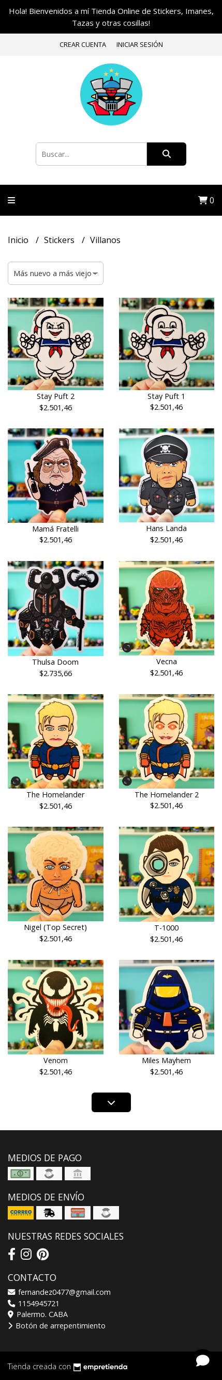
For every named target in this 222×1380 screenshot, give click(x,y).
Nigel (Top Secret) (55, 927)
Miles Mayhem (166, 1060)
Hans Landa (166, 528)
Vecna (166, 661)
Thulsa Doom (55, 662)
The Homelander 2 (167, 794)
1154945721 (34, 1303)
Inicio (19, 240)
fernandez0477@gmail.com (59, 1292)
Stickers (60, 240)
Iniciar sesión (139, 44)
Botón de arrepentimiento (57, 1325)
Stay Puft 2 (56, 396)
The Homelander (55, 794)
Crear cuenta (83, 44)
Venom (55, 1060)
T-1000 (166, 928)
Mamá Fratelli (55, 529)
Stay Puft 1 (166, 396)
